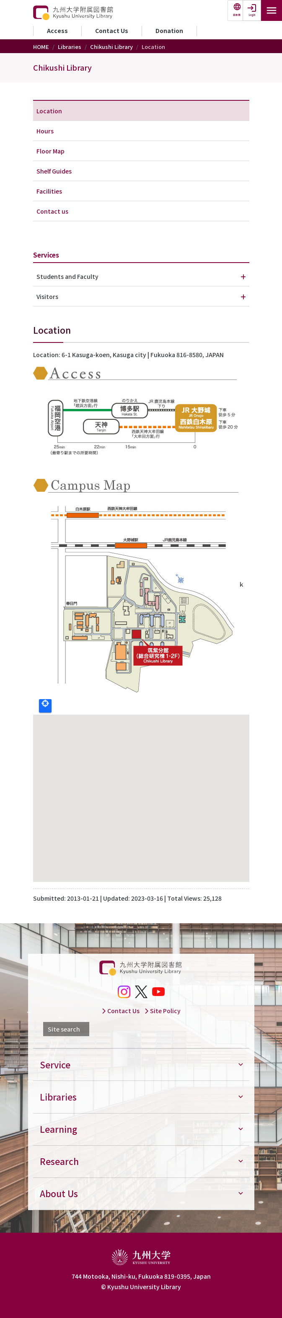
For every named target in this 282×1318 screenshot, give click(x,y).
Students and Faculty (67, 276)
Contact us (52, 211)
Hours (45, 131)
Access (57, 30)
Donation (169, 30)
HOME (41, 47)
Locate (45, 706)
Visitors (47, 296)
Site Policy (162, 1010)
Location (49, 111)
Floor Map (50, 151)
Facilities (49, 191)
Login (252, 15)
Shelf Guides (54, 171)
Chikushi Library (111, 47)
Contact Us (111, 30)
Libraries (69, 47)
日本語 (237, 15)
